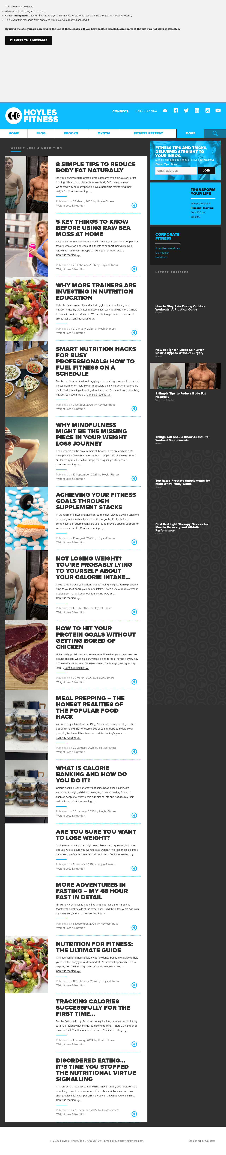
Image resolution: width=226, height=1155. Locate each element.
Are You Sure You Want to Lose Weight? (96, 835)
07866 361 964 (94, 1141)
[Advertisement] (113, 71)
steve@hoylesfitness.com (127, 1141)
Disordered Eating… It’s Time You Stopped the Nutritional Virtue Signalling (96, 1070)
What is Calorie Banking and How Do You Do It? (91, 774)
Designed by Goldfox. (202, 1141)
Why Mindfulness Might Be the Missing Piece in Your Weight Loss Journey (91, 434)
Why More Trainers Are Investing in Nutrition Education (96, 291)
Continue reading (80, 191)
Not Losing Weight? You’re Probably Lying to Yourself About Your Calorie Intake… (94, 568)
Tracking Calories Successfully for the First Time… (93, 1008)
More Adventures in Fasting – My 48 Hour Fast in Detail (92, 891)
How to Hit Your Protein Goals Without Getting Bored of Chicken (96, 638)
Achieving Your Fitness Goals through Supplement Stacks (96, 501)
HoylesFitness (105, 201)
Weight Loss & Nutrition (70, 205)
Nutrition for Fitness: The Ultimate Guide (94, 947)
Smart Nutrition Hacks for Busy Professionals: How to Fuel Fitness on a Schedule (96, 361)
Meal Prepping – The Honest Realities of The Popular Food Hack (90, 708)
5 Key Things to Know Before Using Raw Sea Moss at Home (93, 228)
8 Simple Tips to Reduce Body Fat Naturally (96, 167)
